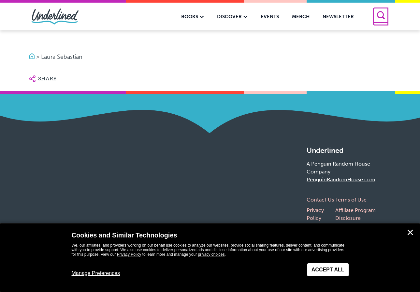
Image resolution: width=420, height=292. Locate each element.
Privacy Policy (129, 254)
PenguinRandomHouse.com (341, 179)
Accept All (327, 269)
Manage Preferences (96, 273)
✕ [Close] (410, 232)
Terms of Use (351, 200)
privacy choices (211, 254)
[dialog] (210, 257)
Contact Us (320, 200)
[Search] (380, 16)
